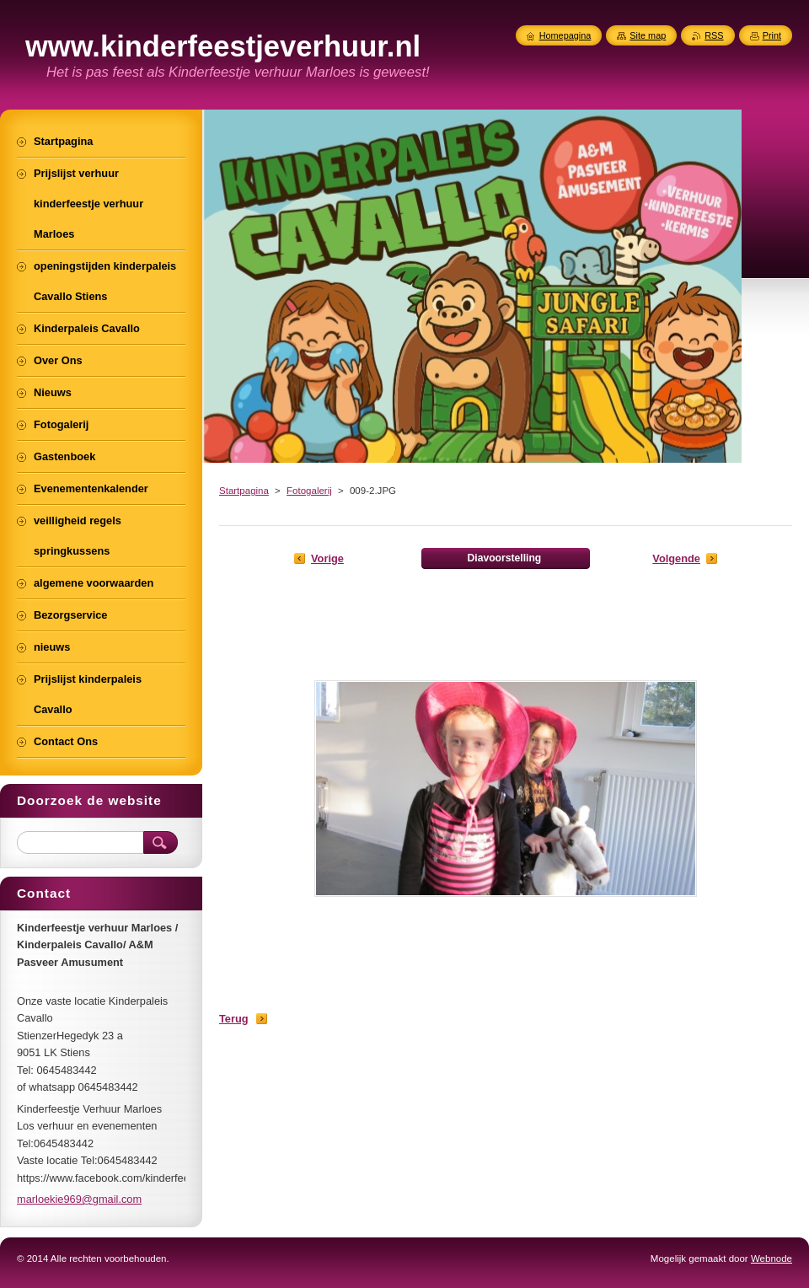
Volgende (676, 558)
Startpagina (244, 491)
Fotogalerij (309, 491)
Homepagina (565, 35)
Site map (648, 35)
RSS (714, 35)
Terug (234, 1018)
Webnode (771, 1258)
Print (772, 35)
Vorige (327, 558)
